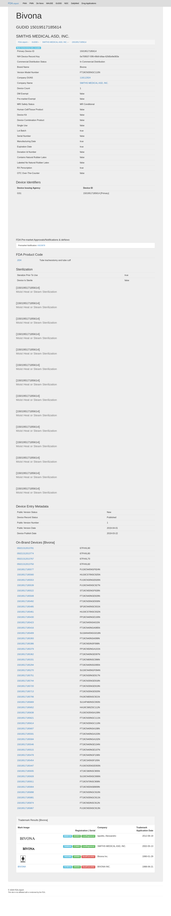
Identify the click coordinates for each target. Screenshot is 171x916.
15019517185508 (25, 596)
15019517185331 (25, 659)
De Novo (40, 3)
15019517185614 (25, 723)
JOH (19, 260)
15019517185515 (25, 750)
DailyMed (75, 3)
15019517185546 (25, 744)
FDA (13, 3)
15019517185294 (25, 665)
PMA (25, 3)
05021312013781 (25, 548)
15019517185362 (25, 654)
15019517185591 (25, 734)
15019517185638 (25, 712)
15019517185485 (25, 606)
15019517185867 (25, 808)
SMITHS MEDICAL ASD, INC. (94, 83)
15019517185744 (25, 681)
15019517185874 (25, 803)
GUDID (59, 3)
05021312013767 (25, 559)
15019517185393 (25, 638)
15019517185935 (25, 771)
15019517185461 (25, 612)
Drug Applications (89, 3)
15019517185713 (25, 691)
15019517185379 (25, 649)
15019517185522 (25, 590)
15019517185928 (25, 776)
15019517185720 (25, 686)
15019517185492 (25, 601)
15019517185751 (25, 675)
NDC (66, 3)
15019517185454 (25, 760)
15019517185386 (25, 643)
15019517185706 (25, 697)
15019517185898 (25, 792)
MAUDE (49, 3)
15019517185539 (25, 585)
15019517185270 (25, 670)
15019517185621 (25, 718)
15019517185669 (25, 702)
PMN (32, 3)
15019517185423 (25, 622)
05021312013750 (25, 564)
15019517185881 (25, 797)
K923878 (41, 245)
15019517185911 (25, 781)
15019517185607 (25, 728)
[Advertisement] (85, 217)
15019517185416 (25, 628)
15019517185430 (25, 617)
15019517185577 (25, 569)
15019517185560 (25, 575)
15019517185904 (25, 787)
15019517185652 (25, 707)
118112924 (85, 78)
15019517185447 (25, 766)
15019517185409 (25, 633)
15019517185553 (25, 580)
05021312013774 (25, 553)
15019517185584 (25, 739)
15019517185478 (25, 755)
